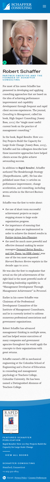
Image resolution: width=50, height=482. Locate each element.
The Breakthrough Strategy (28, 172)
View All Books (16, 453)
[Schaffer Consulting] (17, 6)
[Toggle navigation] (44, 6)
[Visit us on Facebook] (5, 477)
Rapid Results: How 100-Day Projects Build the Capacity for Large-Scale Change (23, 141)
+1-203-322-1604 (10, 471)
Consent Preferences (37, 477)
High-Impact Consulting (22, 118)
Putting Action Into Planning (21, 237)
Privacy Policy (21, 477)
